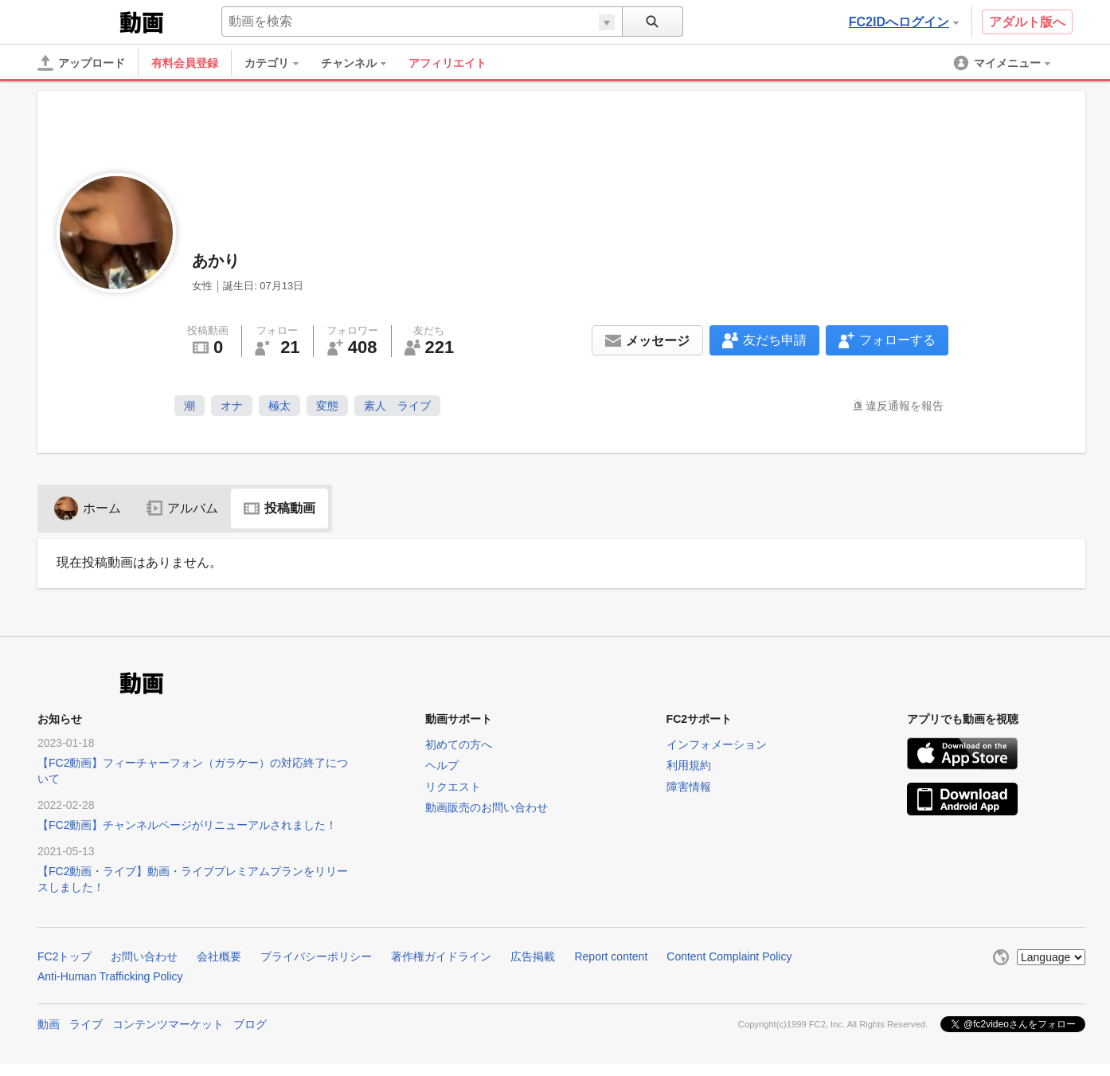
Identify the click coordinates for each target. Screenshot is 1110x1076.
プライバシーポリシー (316, 956)
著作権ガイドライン (441, 956)
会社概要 (219, 956)
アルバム (182, 508)
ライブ (86, 1024)
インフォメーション (716, 744)
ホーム (87, 508)
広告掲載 (532, 956)
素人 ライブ (397, 405)
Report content (610, 956)
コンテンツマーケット (168, 1024)
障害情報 (688, 786)
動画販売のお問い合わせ (486, 807)
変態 (327, 405)
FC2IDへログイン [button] (904, 22)
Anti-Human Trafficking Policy (110, 976)
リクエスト (453, 786)
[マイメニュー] (1003, 63)
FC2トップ (64, 956)
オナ (232, 405)
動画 (48, 1024)
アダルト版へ (1027, 22)
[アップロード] (81, 63)
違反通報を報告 (905, 405)
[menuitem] (279, 63)
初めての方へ (458, 744)
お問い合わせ (144, 956)
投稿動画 (279, 508)
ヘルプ (442, 765)
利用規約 (688, 765)
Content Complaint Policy (728, 956)
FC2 (76, 20)
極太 (279, 405)
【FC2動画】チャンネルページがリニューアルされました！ (187, 825)
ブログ (250, 1024)
